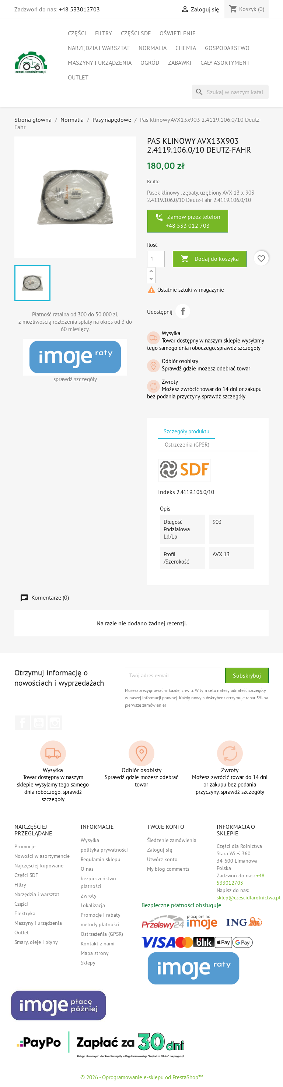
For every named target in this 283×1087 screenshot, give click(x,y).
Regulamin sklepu (100, 859)
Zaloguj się (159, 849)
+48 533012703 (79, 9)
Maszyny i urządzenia (100, 62)
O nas (87, 869)
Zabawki (180, 62)
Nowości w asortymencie (42, 856)
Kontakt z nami (98, 943)
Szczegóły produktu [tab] (186, 431)
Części (77, 33)
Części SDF (136, 33)
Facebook (22, 722)
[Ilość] (156, 259)
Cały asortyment (225, 62)
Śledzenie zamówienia (171, 840)
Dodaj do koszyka (210, 259)
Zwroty (89, 895)
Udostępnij (182, 311)
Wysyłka (90, 840)
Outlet (78, 77)
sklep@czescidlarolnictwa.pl (248, 897)
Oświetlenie (178, 33)
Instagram (55, 722)
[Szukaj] (230, 92)
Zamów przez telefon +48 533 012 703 (187, 221)
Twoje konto (165, 826)
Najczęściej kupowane (38, 865)
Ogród (149, 62)
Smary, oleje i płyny (36, 942)
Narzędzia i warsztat (99, 47)
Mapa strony (95, 953)
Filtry (103, 33)
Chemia (185, 47)
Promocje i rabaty (100, 915)
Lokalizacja (93, 905)
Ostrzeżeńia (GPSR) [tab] (187, 444)
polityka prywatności (104, 849)
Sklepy (88, 962)
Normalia (153, 47)
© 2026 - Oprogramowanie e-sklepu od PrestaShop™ (141, 1077)
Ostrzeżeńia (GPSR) (102, 934)
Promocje (24, 846)
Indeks (166, 491)
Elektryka (24, 913)
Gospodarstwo (227, 47)
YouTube (38, 722)
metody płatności (100, 924)
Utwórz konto (162, 859)
